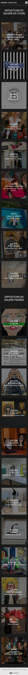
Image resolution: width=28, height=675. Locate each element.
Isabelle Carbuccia (9, 2)
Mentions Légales (22, 669)
